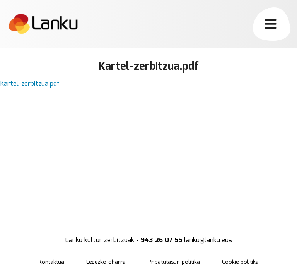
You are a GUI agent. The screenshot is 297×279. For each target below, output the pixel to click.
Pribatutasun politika (174, 262)
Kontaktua (51, 262)
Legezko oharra (106, 262)
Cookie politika (240, 262)
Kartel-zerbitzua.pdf (30, 84)
